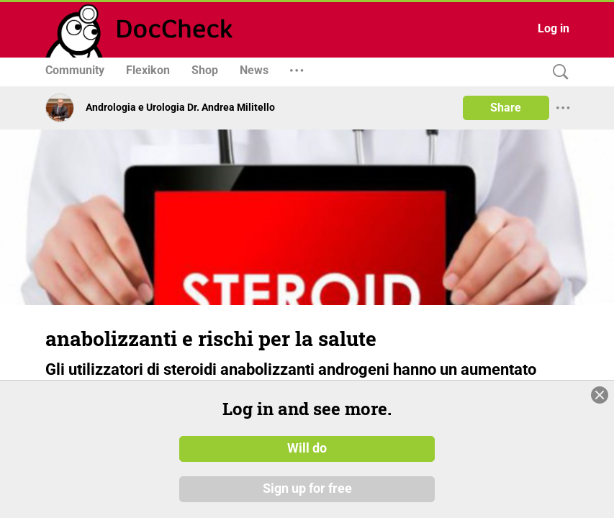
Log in (553, 28)
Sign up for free (307, 503)
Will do (307, 463)
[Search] (557, 72)
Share (505, 107)
